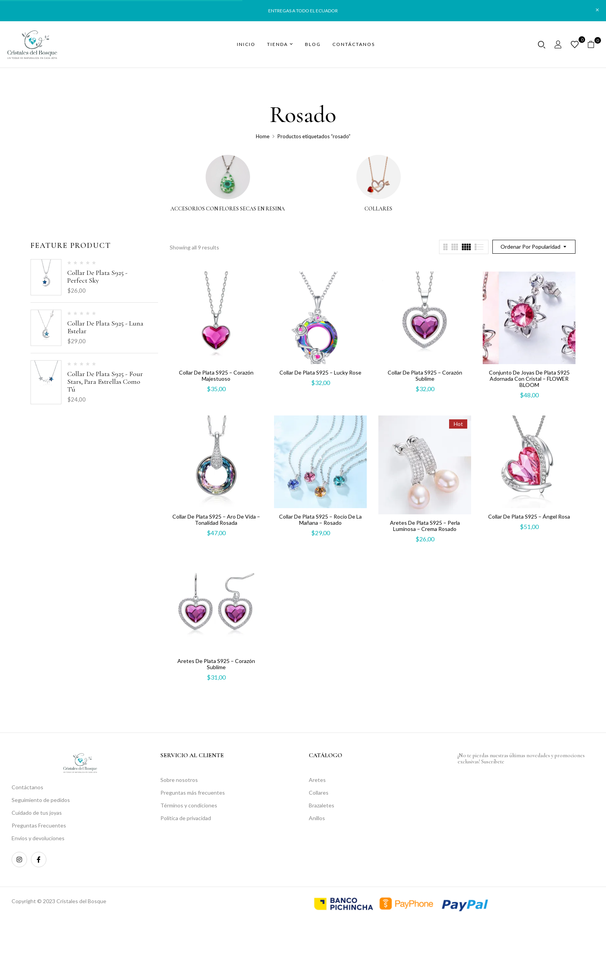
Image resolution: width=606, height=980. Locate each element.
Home (262, 136)
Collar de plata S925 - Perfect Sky (97, 276)
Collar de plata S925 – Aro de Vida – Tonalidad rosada (216, 519)
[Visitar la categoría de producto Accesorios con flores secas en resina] (228, 177)
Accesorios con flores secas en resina (227, 209)
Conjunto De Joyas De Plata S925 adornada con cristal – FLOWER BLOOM (529, 378)
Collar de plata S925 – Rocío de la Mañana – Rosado (320, 519)
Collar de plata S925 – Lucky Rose (320, 372)
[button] (593, 44)
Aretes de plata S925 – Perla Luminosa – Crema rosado (425, 525)
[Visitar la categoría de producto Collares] (378, 177)
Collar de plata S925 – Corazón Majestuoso (216, 375)
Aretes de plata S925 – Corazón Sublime (216, 664)
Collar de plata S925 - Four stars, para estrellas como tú (105, 381)
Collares (378, 209)
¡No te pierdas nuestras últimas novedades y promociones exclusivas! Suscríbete (521, 758)
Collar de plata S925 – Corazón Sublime (425, 375)
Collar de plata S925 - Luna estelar (105, 327)
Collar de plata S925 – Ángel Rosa (529, 516)
